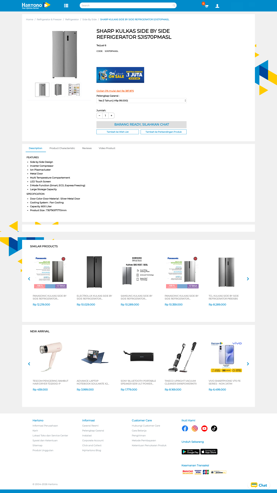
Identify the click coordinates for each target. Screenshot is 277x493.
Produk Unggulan (43, 450)
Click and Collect (91, 445)
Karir (35, 430)
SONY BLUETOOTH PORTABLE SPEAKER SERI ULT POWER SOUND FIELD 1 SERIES (138, 382)
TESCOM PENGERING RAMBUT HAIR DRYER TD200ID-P (50, 382)
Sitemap (37, 445)
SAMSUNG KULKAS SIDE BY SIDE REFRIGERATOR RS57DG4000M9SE (136, 297)
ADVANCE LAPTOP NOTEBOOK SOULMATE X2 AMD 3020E (92, 382)
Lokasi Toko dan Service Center (50, 435)
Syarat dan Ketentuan (45, 440)
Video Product (107, 148)
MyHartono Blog (91, 450)
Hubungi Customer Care (146, 425)
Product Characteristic (62, 148)
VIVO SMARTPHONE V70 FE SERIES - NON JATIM (225, 382)
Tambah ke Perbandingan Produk (164, 132)
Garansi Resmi (90, 425)
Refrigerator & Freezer (49, 19)
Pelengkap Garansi (93, 430)
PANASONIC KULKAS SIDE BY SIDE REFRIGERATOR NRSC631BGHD (49, 297)
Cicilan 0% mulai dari (115, 90)
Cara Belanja (139, 430)
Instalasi (87, 435)
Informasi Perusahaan (45, 425)
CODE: (107, 51)
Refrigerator (72, 19)
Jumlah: (101, 110)
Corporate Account (93, 440)
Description (35, 148)
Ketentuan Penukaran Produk (149, 445)
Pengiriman (139, 435)
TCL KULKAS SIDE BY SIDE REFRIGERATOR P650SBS (224, 297)
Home (29, 19)
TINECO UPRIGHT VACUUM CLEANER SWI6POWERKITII (181, 382)
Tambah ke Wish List (118, 132)
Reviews (87, 148)
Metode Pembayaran (144, 440)
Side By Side (89, 19)
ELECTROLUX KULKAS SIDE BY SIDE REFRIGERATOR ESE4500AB (94, 297)
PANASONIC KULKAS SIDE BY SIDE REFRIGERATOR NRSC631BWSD (181, 297)
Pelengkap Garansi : (107, 95)
